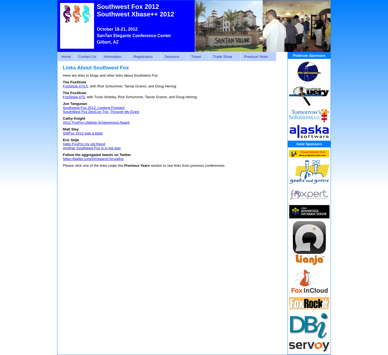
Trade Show (223, 57)
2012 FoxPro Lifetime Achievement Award (96, 122)
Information (113, 57)
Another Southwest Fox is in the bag (91, 148)
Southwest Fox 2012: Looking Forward (93, 108)
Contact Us (87, 57)
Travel (196, 57)
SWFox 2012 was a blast (82, 133)
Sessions (173, 57)
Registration (144, 57)
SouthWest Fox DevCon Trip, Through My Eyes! (101, 112)
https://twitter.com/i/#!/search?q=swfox (93, 159)
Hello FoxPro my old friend (84, 144)
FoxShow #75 (74, 97)
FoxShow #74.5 (75, 86)
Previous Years (256, 57)
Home (66, 57)
